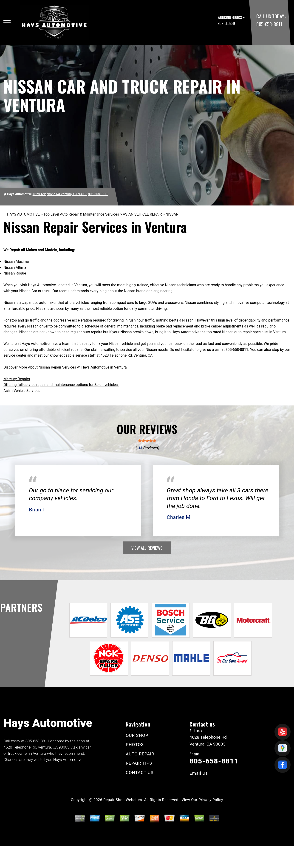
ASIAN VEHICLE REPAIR (142, 214)
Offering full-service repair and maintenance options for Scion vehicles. (61, 385)
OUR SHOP (137, 735)
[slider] (147, 441)
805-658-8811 (269, 24)
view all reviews (147, 547)
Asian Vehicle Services (21, 390)
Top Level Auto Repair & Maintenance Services (81, 214)
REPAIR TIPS (139, 763)
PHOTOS (135, 744)
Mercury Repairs (16, 379)
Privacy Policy (210, 800)
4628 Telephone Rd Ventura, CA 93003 (60, 194)
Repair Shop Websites (122, 800)
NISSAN (172, 214)
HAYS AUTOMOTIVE (23, 214)
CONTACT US (140, 772)
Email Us (198, 773)
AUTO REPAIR (140, 754)
